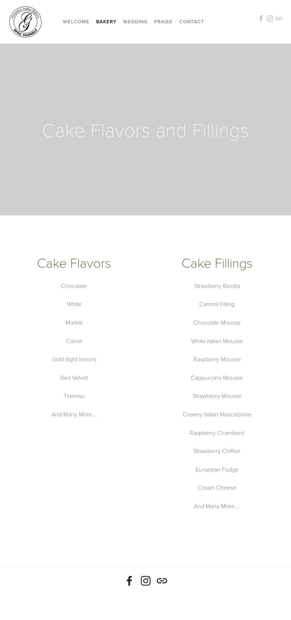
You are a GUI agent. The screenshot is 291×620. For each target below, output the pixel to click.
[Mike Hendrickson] (129, 581)
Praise (163, 21)
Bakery (106, 21)
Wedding (135, 21)
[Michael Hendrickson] (146, 581)
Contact (191, 21)
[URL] (162, 581)
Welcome (76, 21)
